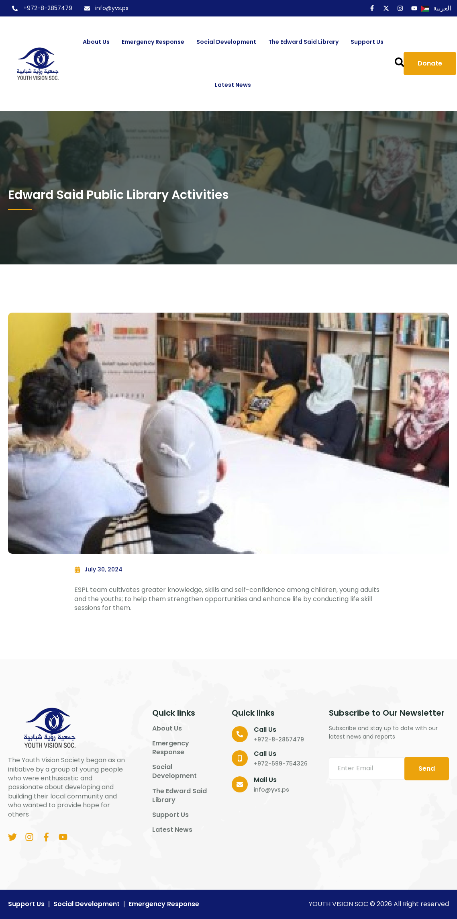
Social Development (226, 42)
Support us (367, 42)
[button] (399, 62)
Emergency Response (153, 42)
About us (96, 42)
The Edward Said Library (303, 42)
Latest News (233, 85)
